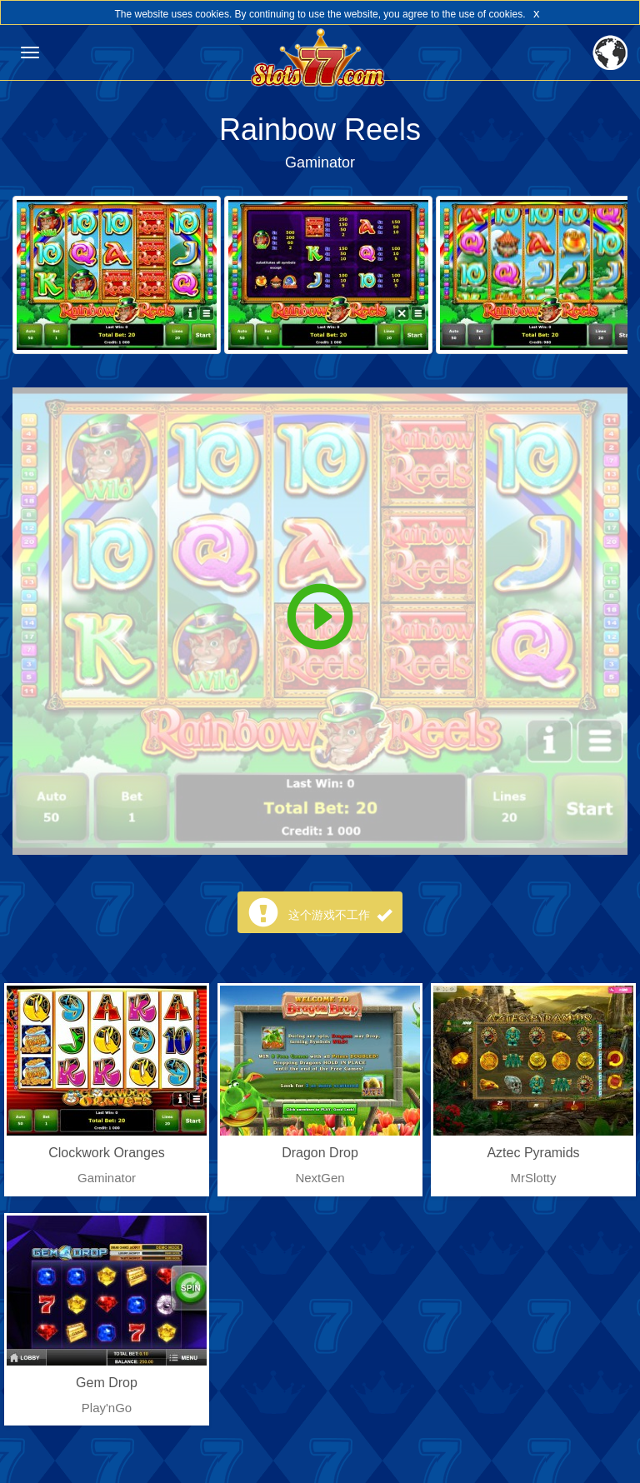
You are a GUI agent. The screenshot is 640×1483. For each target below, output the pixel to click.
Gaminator (320, 162)
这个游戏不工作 (340, 914)
